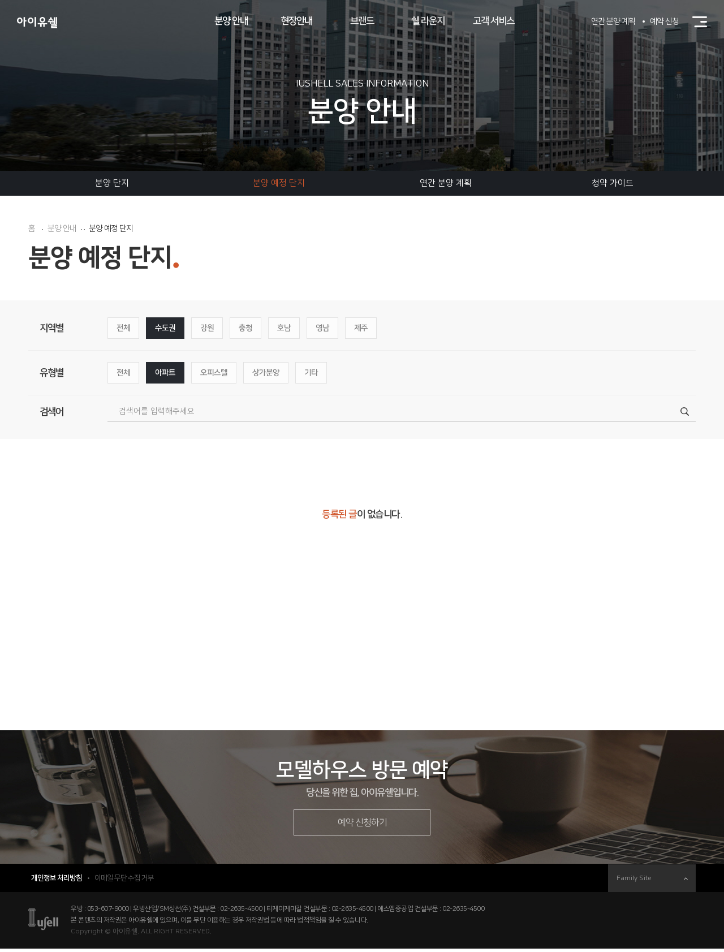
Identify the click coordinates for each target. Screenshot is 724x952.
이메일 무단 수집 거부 (124, 881)
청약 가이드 (613, 183)
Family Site (652, 881)
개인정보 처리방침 (56, 881)
